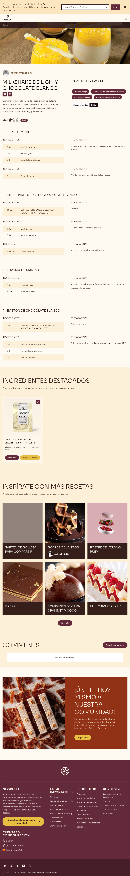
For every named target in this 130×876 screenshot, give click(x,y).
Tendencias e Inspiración (62, 801)
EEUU (93, 105)
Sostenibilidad (57, 805)
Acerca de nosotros (59, 809)
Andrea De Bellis (61, 554)
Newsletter (55, 821)
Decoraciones (83, 814)
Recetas (6, 25)
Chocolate (82, 794)
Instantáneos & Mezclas (88, 822)
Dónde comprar (58, 825)
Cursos (106, 801)
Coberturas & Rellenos (88, 806)
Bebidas (80, 826)
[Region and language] (85, 7)
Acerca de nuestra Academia (112, 796)
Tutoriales (108, 813)
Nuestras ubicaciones (113, 805)
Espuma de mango (83, 97)
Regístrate (83, 737)
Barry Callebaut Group (61, 813)
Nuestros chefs (110, 809)
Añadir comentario (115, 645)
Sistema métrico (80, 105)
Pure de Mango (81, 91)
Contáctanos (56, 817)
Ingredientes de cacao (87, 798)
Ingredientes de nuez (87, 802)
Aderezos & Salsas (86, 818)
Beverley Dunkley (21, 73)
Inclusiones (82, 810)
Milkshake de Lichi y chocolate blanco (109, 91)
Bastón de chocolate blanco (109, 97)
